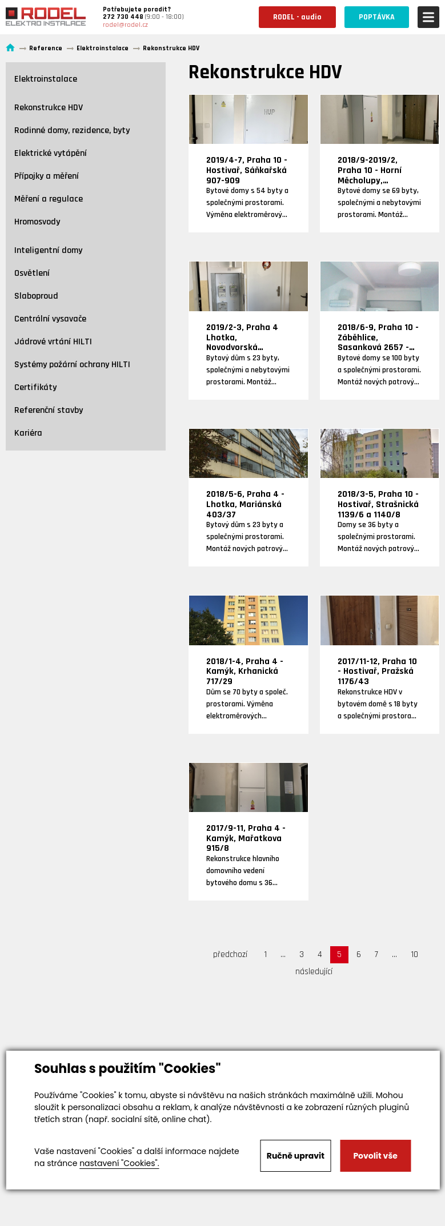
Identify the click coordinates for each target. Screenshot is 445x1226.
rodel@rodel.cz (125, 25)
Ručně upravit (295, 1155)
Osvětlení (32, 273)
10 (414, 954)
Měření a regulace (48, 199)
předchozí (230, 954)
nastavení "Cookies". (119, 1163)
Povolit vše (375, 1155)
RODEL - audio (297, 17)
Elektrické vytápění (50, 153)
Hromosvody (37, 222)
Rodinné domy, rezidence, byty (72, 130)
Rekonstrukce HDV (48, 108)
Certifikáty (35, 387)
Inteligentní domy (48, 250)
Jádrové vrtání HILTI (53, 342)
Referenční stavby (48, 410)
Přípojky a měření (46, 176)
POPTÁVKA (377, 17)
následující (313, 971)
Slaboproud (36, 296)
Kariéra (28, 433)
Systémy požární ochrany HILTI (72, 365)
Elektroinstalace (45, 79)
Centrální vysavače (50, 319)
